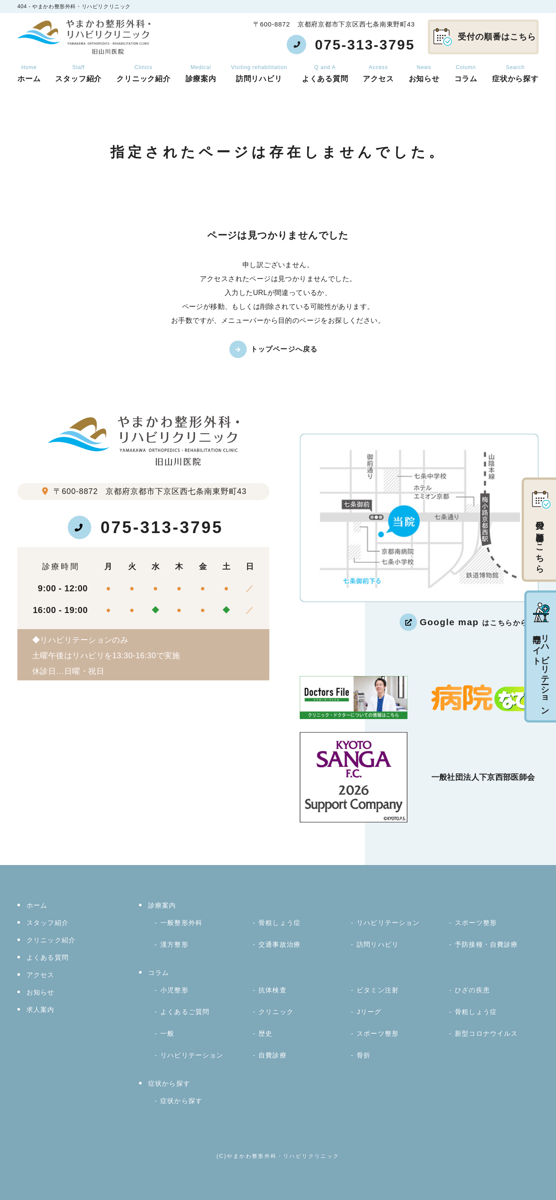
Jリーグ (369, 1011)
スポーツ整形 (476, 922)
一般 (167, 1033)
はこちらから (474, 622)
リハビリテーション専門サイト (541, 657)
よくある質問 (325, 74)
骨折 (364, 1055)
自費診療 (272, 1055)
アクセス (378, 74)
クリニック (276, 1011)
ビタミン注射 (378, 990)
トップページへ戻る (284, 349)
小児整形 (174, 990)
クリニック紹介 (143, 74)
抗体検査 (272, 990)
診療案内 (200, 74)
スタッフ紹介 (78, 74)
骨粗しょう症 (279, 922)
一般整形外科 (181, 922)
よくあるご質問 (184, 1011)
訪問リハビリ (259, 74)
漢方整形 (174, 944)
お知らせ (424, 74)
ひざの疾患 (472, 990)
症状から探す (515, 74)
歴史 (265, 1033)
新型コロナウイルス (486, 1033)
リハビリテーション (388, 922)
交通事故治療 (279, 944)
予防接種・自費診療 (486, 944)
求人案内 (40, 1009)
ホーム (29, 74)
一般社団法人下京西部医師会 (483, 777)
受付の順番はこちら (485, 37)
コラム (466, 74)
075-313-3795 (145, 527)
